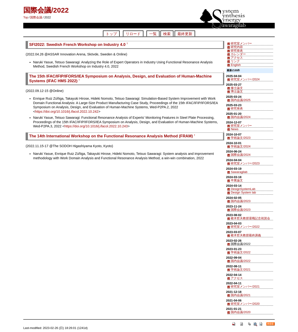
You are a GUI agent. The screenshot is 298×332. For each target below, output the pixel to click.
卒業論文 (237, 180)
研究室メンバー (241, 43)
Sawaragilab (239, 172)
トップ (111, 34)
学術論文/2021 (240, 269)
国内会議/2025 (240, 100)
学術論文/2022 (240, 252)
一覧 (153, 34)
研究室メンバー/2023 (245, 163)
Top (25, 17)
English (235, 65)
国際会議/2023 (240, 209)
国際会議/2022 (46, 10)
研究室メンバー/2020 (245, 303)
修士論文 (237, 88)
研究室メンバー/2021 (245, 286)
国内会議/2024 (240, 117)
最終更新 (184, 34)
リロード (133, 34)
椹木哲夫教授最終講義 (246, 235)
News (234, 129)
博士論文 (237, 91)
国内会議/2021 (240, 295)
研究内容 (237, 47)
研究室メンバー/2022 (245, 226)
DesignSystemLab (243, 189)
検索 (167, 34)
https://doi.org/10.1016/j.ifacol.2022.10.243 (96, 126)
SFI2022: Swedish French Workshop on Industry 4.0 (77, 44)
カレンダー (238, 54)
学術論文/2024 (240, 146)
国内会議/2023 (240, 201)
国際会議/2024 (240, 154)
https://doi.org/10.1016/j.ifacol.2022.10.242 (66, 111)
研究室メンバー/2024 (245, 79)
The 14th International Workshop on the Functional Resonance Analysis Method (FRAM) (111, 136)
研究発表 (237, 50)
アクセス (237, 57)
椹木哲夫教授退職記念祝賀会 (250, 218)
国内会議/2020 (240, 312)
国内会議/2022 (240, 261)
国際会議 (36, 17)
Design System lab (243, 192)
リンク (235, 61)
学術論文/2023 (240, 137)
